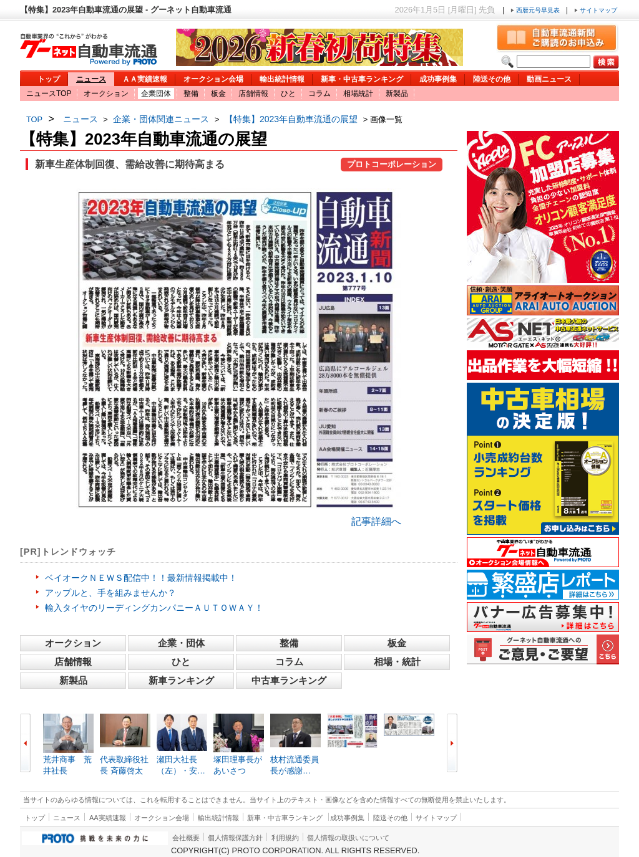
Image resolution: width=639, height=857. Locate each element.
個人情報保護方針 (235, 837)
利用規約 (285, 837)
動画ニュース (549, 79)
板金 (218, 93)
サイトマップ (595, 10)
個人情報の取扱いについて (348, 837)
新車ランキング (181, 680)
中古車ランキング (288, 680)
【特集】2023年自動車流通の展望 (291, 119)
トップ (48, 79)
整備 (190, 93)
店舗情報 (253, 93)
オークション (106, 93)
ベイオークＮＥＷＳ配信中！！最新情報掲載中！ (141, 578)
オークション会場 (213, 79)
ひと (288, 93)
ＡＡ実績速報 (144, 79)
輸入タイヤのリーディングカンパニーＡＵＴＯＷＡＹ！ (154, 608)
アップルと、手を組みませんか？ (110, 593)
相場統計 (358, 93)
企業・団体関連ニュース (161, 119)
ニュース (91, 79)
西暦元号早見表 (536, 10)
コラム (319, 93)
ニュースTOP (48, 93)
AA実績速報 (107, 817)
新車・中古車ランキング (362, 79)
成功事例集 (438, 79)
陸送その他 (491, 79)
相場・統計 (397, 661)
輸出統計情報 (282, 79)
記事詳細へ (376, 521)
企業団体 (156, 93)
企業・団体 (181, 643)
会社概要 (186, 837)
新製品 (397, 93)
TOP (34, 119)
